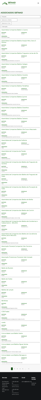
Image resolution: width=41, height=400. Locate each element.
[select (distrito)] (9, 20)
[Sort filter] (20, 26)
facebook (34, 383)
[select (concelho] (6, 23)
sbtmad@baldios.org (27, 381)
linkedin (33, 384)
